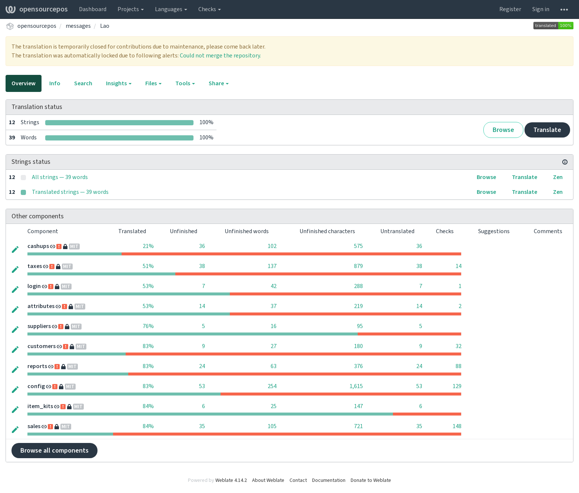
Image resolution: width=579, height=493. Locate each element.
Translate (547, 130)
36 (202, 246)
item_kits (40, 406)
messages (78, 26)
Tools (185, 83)
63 (274, 366)
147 (358, 406)
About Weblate (268, 480)
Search (83, 83)
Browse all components (54, 450)
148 (457, 426)
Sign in (540, 9)
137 (272, 266)
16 (274, 326)
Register (510, 9)
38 (202, 266)
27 (274, 346)
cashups (38, 246)
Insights (119, 83)
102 (272, 246)
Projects (131, 9)
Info (54, 83)
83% (148, 346)
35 (202, 426)
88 (458, 366)
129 (457, 386)
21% (148, 246)
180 (358, 346)
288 (358, 286)
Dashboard (92, 9)
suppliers (39, 326)
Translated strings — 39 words (70, 192)
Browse (503, 130)
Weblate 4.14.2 (231, 480)
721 (358, 426)
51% (148, 266)
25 (274, 406)
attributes (40, 306)
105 (272, 426)
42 (274, 286)
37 (274, 306)
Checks (209, 9)
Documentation (328, 480)
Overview (23, 83)
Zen (558, 177)
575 (358, 246)
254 (272, 386)
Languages (171, 9)
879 (358, 266)
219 (358, 306)
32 (458, 346)
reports (37, 366)
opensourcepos (37, 9)
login (34, 286)
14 (458, 266)
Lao (104, 26)
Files (153, 83)
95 (360, 326)
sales (33, 426)
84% (148, 406)
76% (148, 326)
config (36, 386)
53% (148, 286)
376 (358, 366)
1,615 (356, 386)
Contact (298, 480)
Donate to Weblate (371, 480)
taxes (34, 266)
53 (202, 386)
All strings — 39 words (60, 177)
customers (41, 346)
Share (219, 83)
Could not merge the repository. (220, 56)
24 (202, 366)
